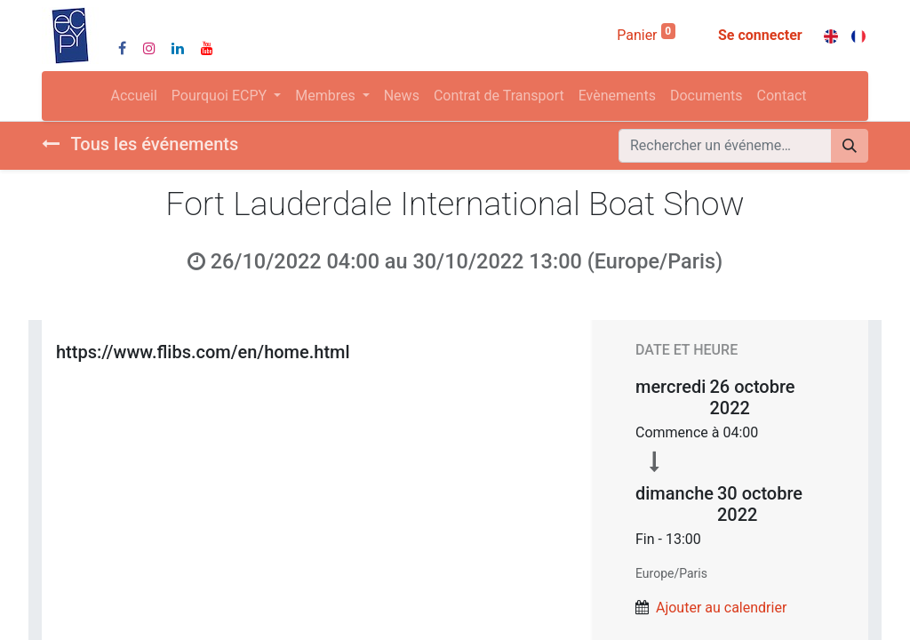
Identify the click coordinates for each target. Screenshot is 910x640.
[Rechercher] (849, 146)
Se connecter (760, 35)
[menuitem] (134, 96)
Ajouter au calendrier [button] (721, 607)
